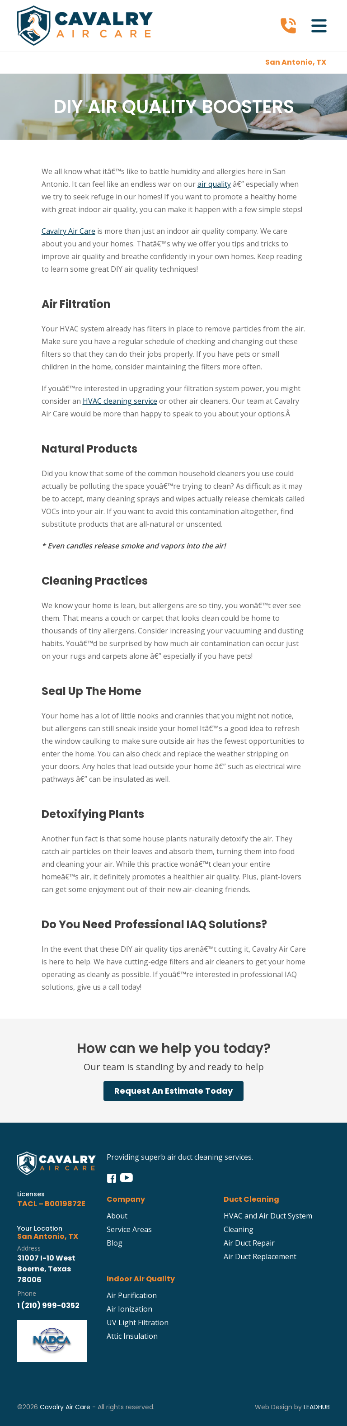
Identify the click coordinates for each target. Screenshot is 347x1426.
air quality (214, 184)
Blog (114, 1243)
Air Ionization (129, 1309)
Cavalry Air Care (68, 231)
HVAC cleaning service (120, 401)
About (117, 1216)
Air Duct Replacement (260, 1256)
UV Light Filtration (138, 1322)
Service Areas (129, 1229)
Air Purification (132, 1295)
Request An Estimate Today (173, 1090)
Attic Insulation (132, 1336)
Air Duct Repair (249, 1243)
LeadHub (317, 1407)
